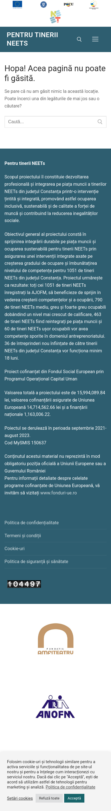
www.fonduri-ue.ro (58, 493)
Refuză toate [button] (49, 798)
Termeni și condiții (22, 535)
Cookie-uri (14, 548)
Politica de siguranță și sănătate (36, 561)
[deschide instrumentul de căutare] (79, 39)
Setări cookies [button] (20, 798)
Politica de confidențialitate (31, 522)
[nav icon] (95, 39)
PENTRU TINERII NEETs (32, 39)
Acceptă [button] (74, 798)
